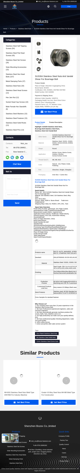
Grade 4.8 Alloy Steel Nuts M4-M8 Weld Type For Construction (58, 394)
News (64, 448)
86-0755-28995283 (69, 1)
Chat (68, 6)
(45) (15, 54)
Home (5, 28)
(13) (16, 124)
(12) (12, 97)
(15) (16, 68)
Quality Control (64, 444)
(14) (16, 92)
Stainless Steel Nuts (24, 28)
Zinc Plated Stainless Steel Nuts (46, 333)
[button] (14, 380)
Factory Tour (64, 440)
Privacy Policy (64, 461)
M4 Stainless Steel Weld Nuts (46, 337)
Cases (64, 453)
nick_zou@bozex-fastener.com (47, 1)
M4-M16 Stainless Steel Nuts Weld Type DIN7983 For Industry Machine (19, 394)
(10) (17, 102)
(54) (16, 47)
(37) (15, 81)
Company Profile (64, 436)
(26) (16, 61)
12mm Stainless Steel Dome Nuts (47, 341)
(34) (15, 86)
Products (13, 28)
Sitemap (64, 457)
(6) (16, 108)
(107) (15, 75)
